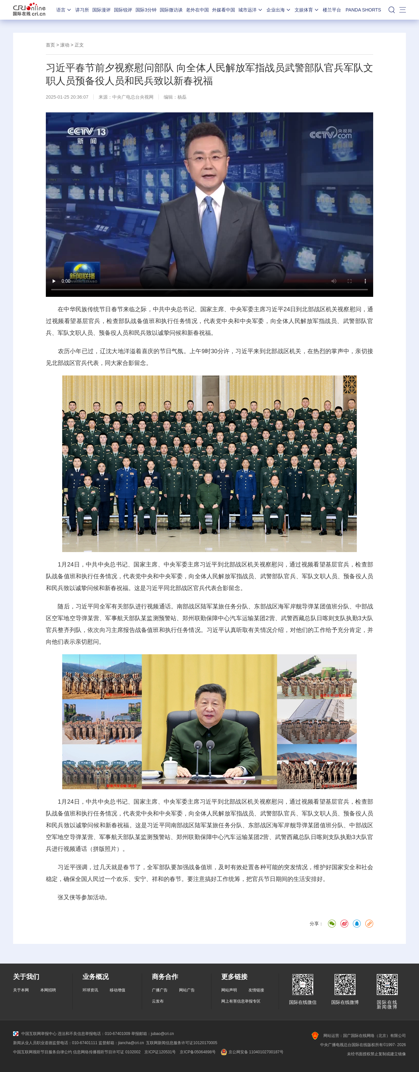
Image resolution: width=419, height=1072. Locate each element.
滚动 (64, 45)
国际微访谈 (171, 9)
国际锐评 (123, 9)
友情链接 (256, 990)
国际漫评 (101, 9)
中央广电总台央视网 (133, 97)
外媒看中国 (223, 9)
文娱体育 (307, 9)
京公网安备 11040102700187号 (251, 1052)
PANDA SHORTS (363, 9)
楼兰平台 (332, 9)
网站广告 (187, 990)
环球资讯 (90, 990)
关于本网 (21, 990)
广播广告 (160, 990)
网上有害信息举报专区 (241, 1001)
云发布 (158, 1001)
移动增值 (117, 990)
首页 (50, 45)
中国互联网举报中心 (35, 1033)
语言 (64, 9)
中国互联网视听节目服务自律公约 (42, 1052)
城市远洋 (250, 9)
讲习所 (82, 9)
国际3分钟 (146, 9)
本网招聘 (48, 990)
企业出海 (278, 9)
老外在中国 (197, 9)
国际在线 (29, 10)
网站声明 (229, 990)
